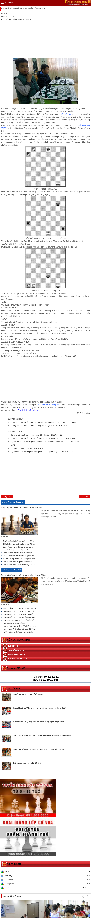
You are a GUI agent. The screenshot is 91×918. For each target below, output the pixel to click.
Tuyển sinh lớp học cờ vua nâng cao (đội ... (20, 559)
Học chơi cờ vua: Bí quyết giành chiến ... (19, 562)
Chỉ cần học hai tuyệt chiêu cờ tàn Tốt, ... (19, 544)
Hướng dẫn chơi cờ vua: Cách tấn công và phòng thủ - (39, 426)
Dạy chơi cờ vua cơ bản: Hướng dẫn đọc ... (20, 617)
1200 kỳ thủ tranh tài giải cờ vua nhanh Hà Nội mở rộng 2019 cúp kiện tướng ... (42, 736)
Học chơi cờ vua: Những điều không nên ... (19, 626)
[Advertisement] (45, 39)
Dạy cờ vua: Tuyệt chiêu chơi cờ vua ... (18, 547)
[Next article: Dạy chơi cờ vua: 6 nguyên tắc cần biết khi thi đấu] (84, 496)
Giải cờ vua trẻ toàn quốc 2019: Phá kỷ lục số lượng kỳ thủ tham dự (38, 749)
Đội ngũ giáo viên (16, 650)
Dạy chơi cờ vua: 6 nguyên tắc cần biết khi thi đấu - (38, 435)
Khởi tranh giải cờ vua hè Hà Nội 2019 (27, 763)
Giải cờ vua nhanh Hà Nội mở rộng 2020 (28, 694)
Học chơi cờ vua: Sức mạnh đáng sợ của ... (20, 565)
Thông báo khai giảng (18, 659)
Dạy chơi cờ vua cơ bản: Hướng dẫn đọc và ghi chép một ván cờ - (43, 438)
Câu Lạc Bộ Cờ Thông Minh (49, 405)
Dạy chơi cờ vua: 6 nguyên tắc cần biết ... (19, 614)
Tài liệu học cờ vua (16, 655)
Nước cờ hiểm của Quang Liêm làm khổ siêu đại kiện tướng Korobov (39, 722)
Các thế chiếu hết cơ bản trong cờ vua (16, 19)
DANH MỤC (9, 3)
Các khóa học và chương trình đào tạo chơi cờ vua (67, 889)
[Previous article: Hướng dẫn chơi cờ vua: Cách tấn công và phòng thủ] (7, 496)
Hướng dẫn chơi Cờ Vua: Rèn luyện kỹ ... (19, 632)
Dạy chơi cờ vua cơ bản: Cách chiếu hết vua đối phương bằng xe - (44, 422)
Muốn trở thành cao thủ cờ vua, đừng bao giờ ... (22, 508)
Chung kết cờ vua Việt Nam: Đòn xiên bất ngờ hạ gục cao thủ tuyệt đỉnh (40, 708)
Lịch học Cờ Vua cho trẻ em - (29, 448)
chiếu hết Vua (66, 114)
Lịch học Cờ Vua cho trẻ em (14, 623)
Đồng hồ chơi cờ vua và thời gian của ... (18, 553)
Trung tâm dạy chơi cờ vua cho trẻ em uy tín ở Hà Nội (23, 889)
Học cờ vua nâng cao (13, 502)
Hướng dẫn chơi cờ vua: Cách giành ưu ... (19, 556)
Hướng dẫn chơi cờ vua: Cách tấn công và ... (20, 608)
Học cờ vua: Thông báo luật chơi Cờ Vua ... (20, 629)
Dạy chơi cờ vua (12, 850)
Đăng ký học (13, 646)
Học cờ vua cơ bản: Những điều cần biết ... (20, 620)
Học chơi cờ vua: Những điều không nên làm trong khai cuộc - (42, 452)
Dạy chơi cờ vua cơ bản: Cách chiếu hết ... (19, 611)
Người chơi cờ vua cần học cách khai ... (18, 550)
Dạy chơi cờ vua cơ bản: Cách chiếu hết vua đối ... (23, 575)
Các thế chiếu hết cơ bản (27, 410)
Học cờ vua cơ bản (12, 570)
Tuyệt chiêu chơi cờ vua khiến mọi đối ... (18, 541)
